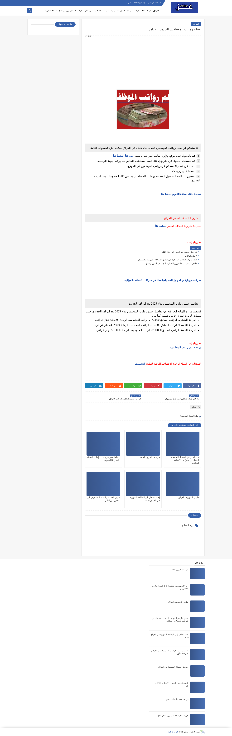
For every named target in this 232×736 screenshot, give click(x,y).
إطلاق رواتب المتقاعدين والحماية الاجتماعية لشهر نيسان (172, 263)
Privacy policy (139, 2)
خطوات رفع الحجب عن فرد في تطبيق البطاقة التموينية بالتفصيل (168, 259)
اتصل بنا (129, 2)
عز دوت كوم (173, 732)
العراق (156, 10)
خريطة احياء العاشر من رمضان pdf (173, 715)
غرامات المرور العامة (150, 457)
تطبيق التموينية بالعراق (188, 497)
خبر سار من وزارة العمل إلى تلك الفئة (180, 252)
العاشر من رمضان (93, 10)
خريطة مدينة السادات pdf (177, 699)
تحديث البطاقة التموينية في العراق (173, 667)
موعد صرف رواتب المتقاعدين (185, 347)
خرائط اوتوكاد (133, 10)
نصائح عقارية (51, 10)
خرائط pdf (146, 10)
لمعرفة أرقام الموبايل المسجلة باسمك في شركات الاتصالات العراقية (185, 460)
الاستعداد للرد (191, 256)
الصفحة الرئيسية (154, 2)
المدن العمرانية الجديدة (114, 10)
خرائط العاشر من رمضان (71, 10)
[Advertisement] (142, 60)
